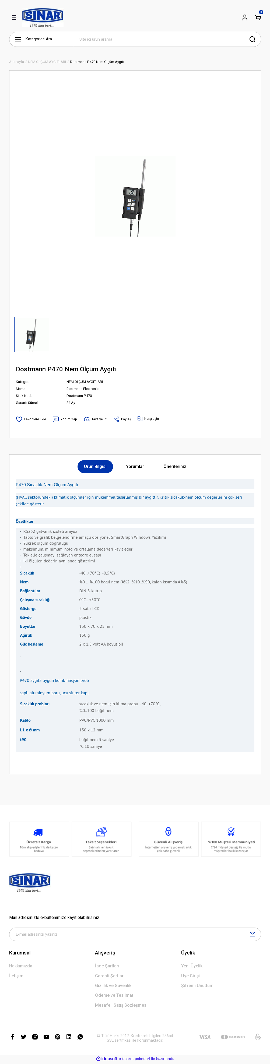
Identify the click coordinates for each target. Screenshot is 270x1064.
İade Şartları (107, 967)
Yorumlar (135, 466)
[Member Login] (245, 17)
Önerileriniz (174, 466)
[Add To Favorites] (31, 419)
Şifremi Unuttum (197, 986)
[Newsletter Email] (135, 935)
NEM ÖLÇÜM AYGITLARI (85, 382)
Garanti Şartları (110, 977)
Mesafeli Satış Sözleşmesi (121, 1006)
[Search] (167, 39)
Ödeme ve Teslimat (114, 996)
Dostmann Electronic (82, 389)
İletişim (16, 977)
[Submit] (252, 935)
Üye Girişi (190, 977)
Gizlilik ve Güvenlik (113, 986)
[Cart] (258, 17)
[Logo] (43, 17)
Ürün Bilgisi (95, 466)
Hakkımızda (20, 967)
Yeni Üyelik (191, 967)
